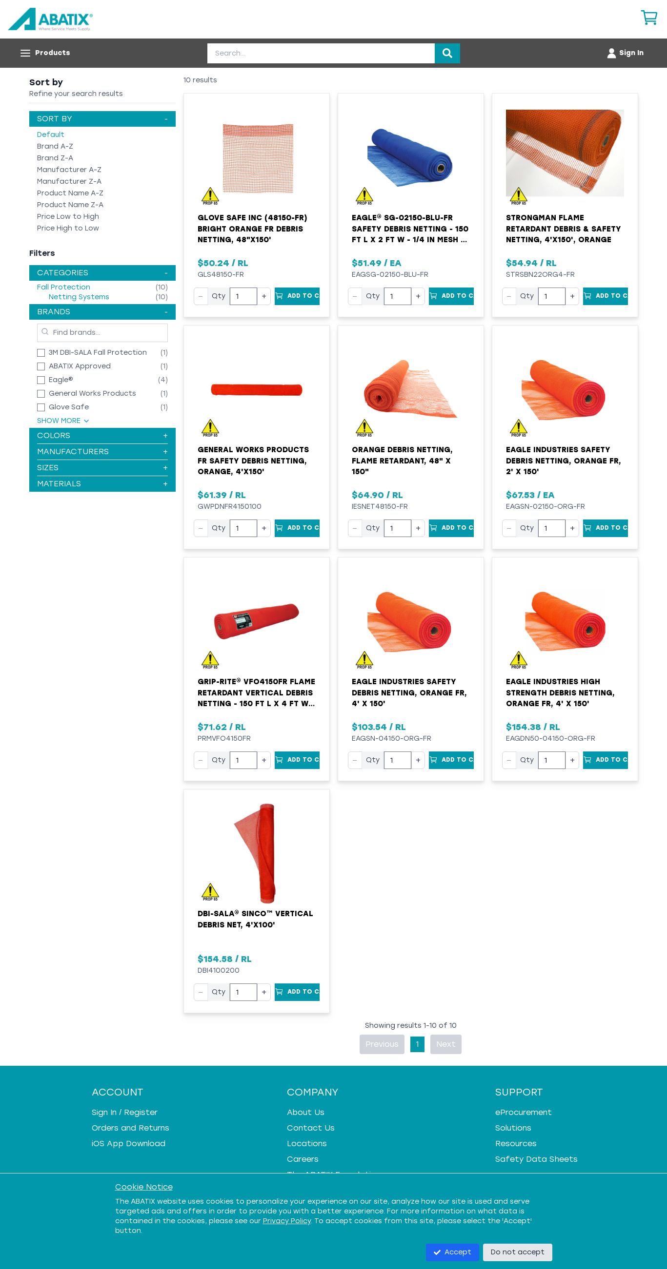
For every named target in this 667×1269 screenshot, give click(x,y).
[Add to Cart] (297, 296)
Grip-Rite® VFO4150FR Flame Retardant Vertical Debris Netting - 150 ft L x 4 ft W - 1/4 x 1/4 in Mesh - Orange (256, 693)
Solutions (513, 1128)
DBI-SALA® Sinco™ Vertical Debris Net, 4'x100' (255, 919)
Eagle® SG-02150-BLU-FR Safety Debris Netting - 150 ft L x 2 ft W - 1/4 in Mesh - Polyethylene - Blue (410, 229)
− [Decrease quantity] (200, 296)
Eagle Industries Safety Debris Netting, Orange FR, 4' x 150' (409, 692)
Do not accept (518, 1252)
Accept (452, 1252)
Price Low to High (68, 216)
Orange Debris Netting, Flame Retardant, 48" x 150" (402, 460)
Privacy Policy (287, 1221)
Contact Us (311, 1128)
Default (50, 135)
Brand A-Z (55, 146)
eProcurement (523, 1112)
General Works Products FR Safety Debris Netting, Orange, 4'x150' (253, 460)
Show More (63, 421)
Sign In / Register (125, 1112)
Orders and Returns (130, 1128)
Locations (307, 1143)
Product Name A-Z (70, 193)
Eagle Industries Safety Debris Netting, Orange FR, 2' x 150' (563, 460)
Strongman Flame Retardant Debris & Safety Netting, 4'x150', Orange (563, 228)
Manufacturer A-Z (69, 170)
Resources (516, 1143)
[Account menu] (624, 53)
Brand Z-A (55, 158)
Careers (303, 1159)
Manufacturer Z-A (69, 181)
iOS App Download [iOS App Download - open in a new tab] (128, 1143)
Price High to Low (68, 228)
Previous (382, 1044)
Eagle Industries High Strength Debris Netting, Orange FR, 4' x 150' (560, 692)
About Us (305, 1112)
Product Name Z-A (70, 205)
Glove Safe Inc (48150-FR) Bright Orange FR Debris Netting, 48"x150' (252, 228)
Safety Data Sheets (536, 1159)
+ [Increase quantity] (264, 296)
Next (446, 1044)
